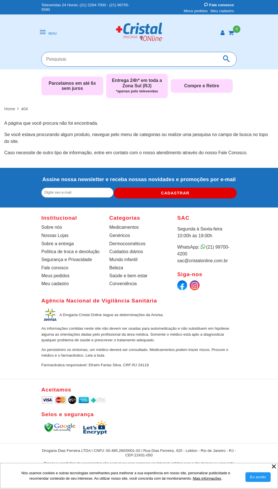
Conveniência (123, 283)
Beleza (116, 267)
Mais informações (207, 478)
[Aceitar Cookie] (258, 477)
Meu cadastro (222, 11)
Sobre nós (51, 227)
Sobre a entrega (57, 243)
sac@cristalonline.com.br (202, 260)
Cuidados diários (126, 251)
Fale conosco (219, 5)
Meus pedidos (196, 11)
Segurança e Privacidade (66, 259)
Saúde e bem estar (128, 275)
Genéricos (119, 235)
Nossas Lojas (55, 235)
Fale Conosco (232, 152)
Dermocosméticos (127, 243)
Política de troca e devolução (70, 251)
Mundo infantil (123, 259)
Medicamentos (124, 227)
